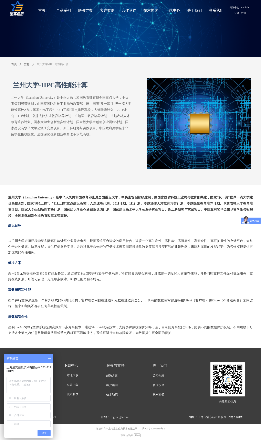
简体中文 (234, 7)
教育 (27, 64)
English (245, 7)
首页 (14, 64)
